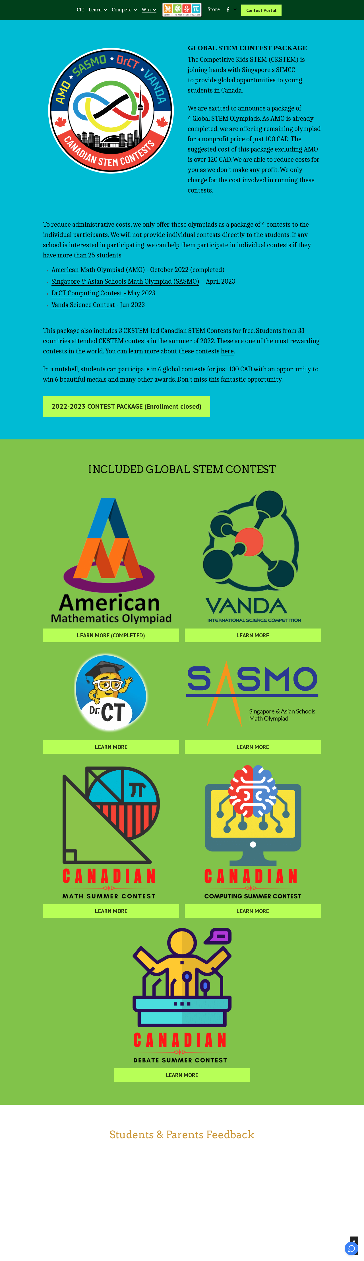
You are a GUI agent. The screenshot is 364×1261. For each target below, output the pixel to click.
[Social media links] (228, 9)
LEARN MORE (253, 650)
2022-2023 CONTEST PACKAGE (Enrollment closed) (126, 420)
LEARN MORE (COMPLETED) (111, 650)
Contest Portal (261, 10)
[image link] (111, 111)
